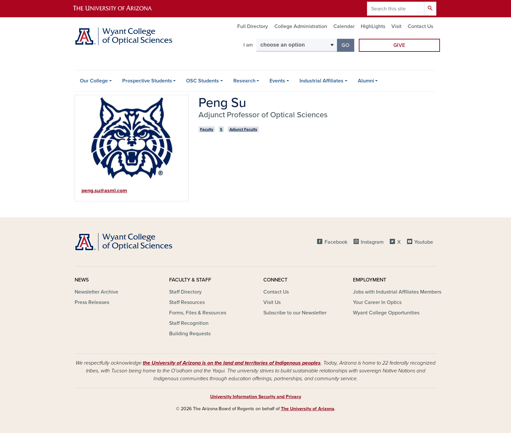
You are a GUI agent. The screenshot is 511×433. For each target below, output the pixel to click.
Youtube (423, 242)
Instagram (372, 242)
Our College (94, 81)
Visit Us (272, 302)
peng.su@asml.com (104, 190)
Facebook (336, 242)
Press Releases (92, 302)
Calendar (344, 26)
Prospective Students (147, 81)
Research (244, 81)
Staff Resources (187, 302)
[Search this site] (395, 9)
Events (277, 81)
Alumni (366, 81)
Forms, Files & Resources (197, 313)
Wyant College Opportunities (386, 313)
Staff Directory (185, 292)
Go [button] (348, 45)
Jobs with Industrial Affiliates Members (397, 292)
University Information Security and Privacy (255, 396)
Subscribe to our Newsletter (295, 313)
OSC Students (202, 81)
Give (399, 45)
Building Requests (190, 333)
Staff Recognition (189, 323)
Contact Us (420, 26)
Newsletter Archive (96, 292)
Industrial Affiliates (321, 81)
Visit (396, 26)
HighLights (373, 26)
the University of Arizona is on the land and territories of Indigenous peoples (232, 363)
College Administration (300, 26)
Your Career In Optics (377, 302)
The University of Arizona (307, 408)
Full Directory (252, 26)
